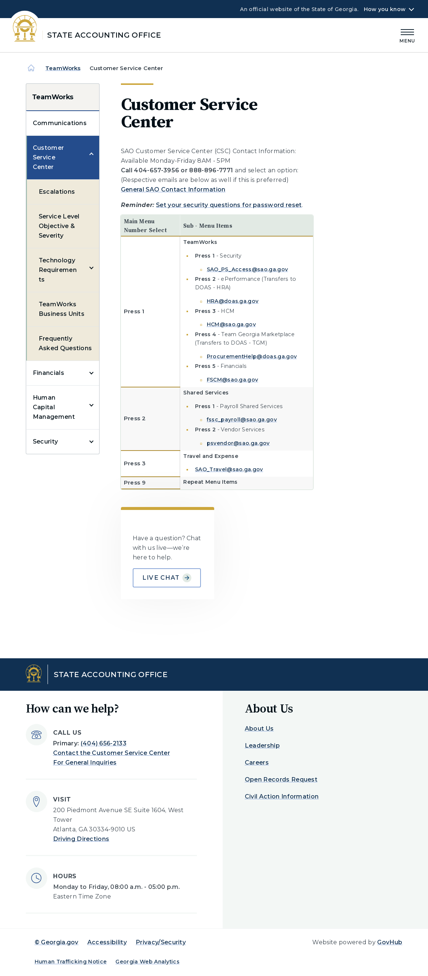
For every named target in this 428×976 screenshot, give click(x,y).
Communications (60, 123)
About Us (259, 728)
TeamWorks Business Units (61, 309)
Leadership (262, 745)
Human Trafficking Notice (71, 961)
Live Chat (167, 577)
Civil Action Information (282, 796)
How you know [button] (385, 9)
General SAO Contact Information (173, 189)
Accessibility (107, 942)
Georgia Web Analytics (147, 961)
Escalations (57, 191)
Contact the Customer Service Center (111, 752)
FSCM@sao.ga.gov (232, 379)
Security (45, 441)
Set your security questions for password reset (229, 204)
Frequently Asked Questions (65, 343)
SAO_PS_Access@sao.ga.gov (247, 269)
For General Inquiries (85, 762)
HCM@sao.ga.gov (231, 324)
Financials (48, 372)
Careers (257, 762)
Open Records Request (281, 779)
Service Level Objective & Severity (59, 226)
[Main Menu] (407, 35)
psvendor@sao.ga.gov (238, 443)
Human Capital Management (54, 407)
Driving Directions (81, 838)
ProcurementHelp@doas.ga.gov (252, 356)
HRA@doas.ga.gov (233, 301)
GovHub (389, 942)
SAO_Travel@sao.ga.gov (229, 469)
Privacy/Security (161, 942)
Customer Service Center (48, 157)
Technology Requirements (58, 270)
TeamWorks (62, 68)
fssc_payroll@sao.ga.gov (242, 419)
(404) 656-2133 (103, 743)
